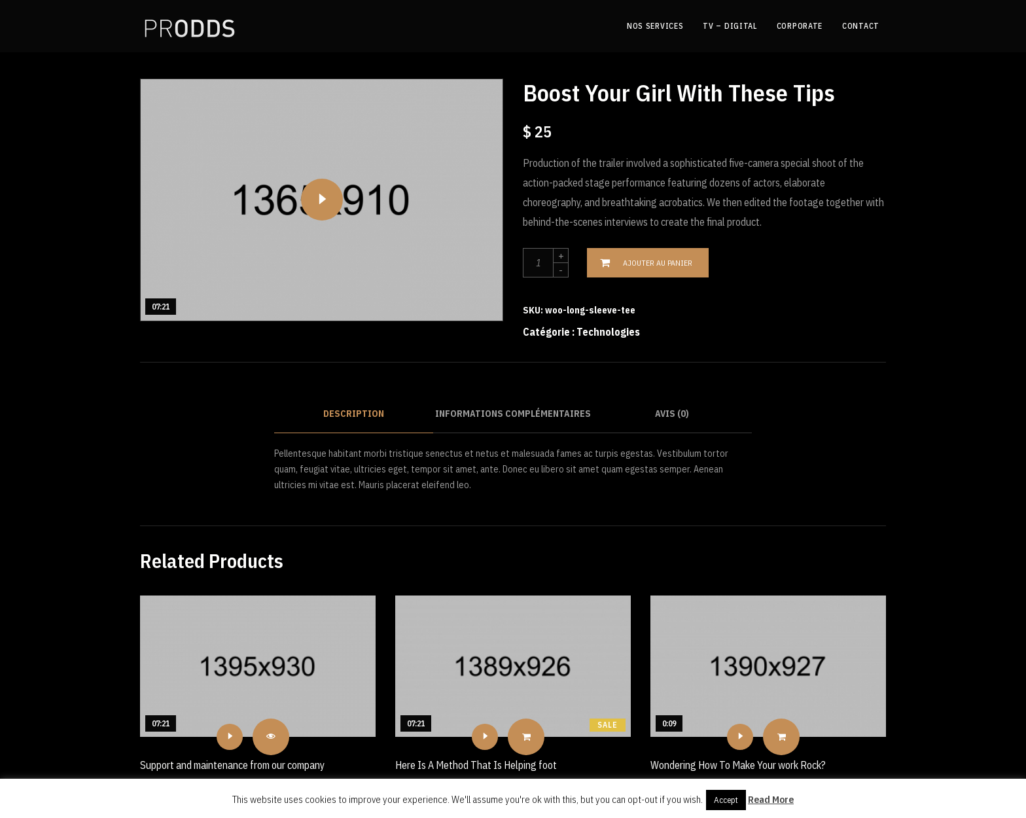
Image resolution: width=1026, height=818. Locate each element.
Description (353, 413)
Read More (771, 799)
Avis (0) (672, 413)
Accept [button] (726, 800)
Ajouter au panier (657, 263)
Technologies (608, 331)
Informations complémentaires (513, 413)
